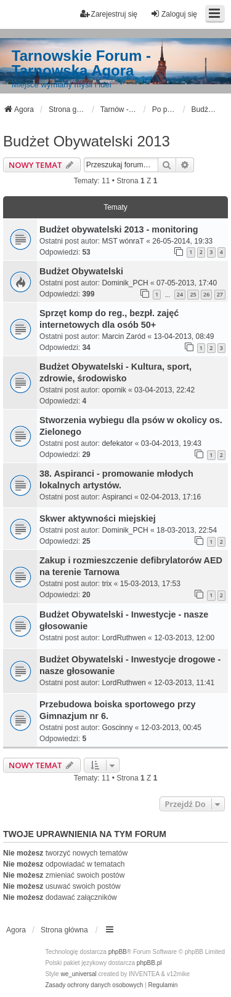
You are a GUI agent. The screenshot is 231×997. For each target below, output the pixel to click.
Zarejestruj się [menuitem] (108, 13)
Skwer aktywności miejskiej (97, 518)
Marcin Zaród (123, 336)
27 (220, 294)
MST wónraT (123, 241)
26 (206, 294)
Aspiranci (117, 497)
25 (193, 294)
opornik (114, 390)
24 (180, 294)
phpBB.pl (149, 962)
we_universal (78, 974)
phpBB (117, 951)
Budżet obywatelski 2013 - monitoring (118, 229)
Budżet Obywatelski (81, 271)
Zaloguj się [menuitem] (173, 13)
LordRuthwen (123, 638)
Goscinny (117, 727)
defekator (117, 443)
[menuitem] (94, 985)
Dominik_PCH (125, 283)
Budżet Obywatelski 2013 (86, 141)
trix (106, 583)
